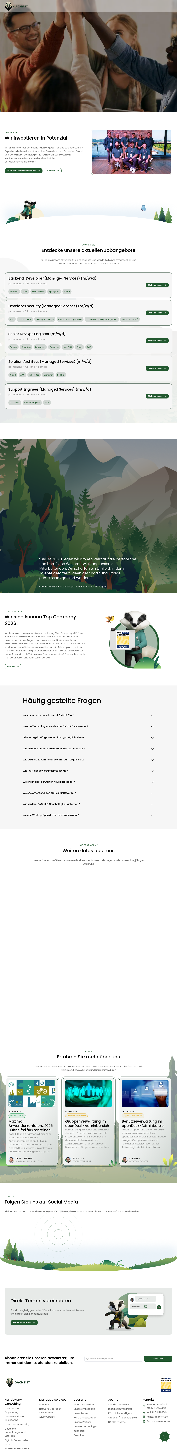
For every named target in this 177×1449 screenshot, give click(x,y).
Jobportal (79, 1430)
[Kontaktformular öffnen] (164, 1436)
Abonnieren (158, 1358)
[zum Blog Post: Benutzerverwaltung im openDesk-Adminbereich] (145, 1093)
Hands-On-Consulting (13, 1402)
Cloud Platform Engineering (13, 1410)
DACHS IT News (117, 1422)
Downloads (80, 1435)
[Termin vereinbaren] (24, 1322)
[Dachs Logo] (16, 6)
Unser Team (81, 1413)
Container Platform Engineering (16, 1418)
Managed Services (52, 1400)
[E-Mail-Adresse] (114, 1358)
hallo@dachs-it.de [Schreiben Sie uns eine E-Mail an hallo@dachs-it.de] (157, 1416)
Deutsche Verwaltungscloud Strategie (15, 1432)
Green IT (10, 1444)
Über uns (80, 1400)
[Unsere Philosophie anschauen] (23, 170)
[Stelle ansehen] (157, 285)
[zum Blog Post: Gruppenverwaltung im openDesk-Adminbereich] (88, 1093)
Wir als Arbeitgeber (85, 1417)
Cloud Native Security (17, 1424)
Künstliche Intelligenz (120, 1413)
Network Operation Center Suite (50, 1410)
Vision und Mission (84, 1404)
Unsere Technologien (86, 1426)
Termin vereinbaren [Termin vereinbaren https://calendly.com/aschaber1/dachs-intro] (158, 1421)
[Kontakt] (53, 170)
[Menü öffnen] (172, 6)
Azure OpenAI (47, 1416)
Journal (113, 1400)
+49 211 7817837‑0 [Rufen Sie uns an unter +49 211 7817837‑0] (157, 1412)
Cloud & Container (118, 1404)
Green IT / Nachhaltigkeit (122, 1417)
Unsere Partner (82, 1422)
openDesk (45, 1404)
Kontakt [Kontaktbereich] (148, 1400)
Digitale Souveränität (17, 1440)
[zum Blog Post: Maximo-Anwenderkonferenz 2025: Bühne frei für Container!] (31, 1093)
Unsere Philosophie (84, 1409)
